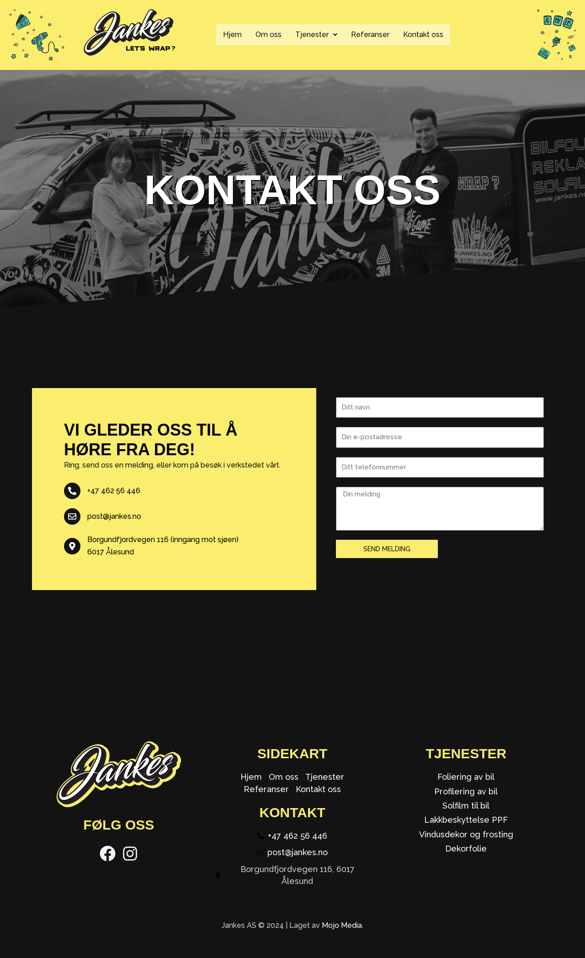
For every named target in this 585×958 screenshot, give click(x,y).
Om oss (268, 34)
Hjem (232, 34)
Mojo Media (342, 925)
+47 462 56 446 (113, 490)
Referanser (370, 34)
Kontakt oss (423, 34)
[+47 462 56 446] (72, 491)
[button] (316, 34)
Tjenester (316, 34)
